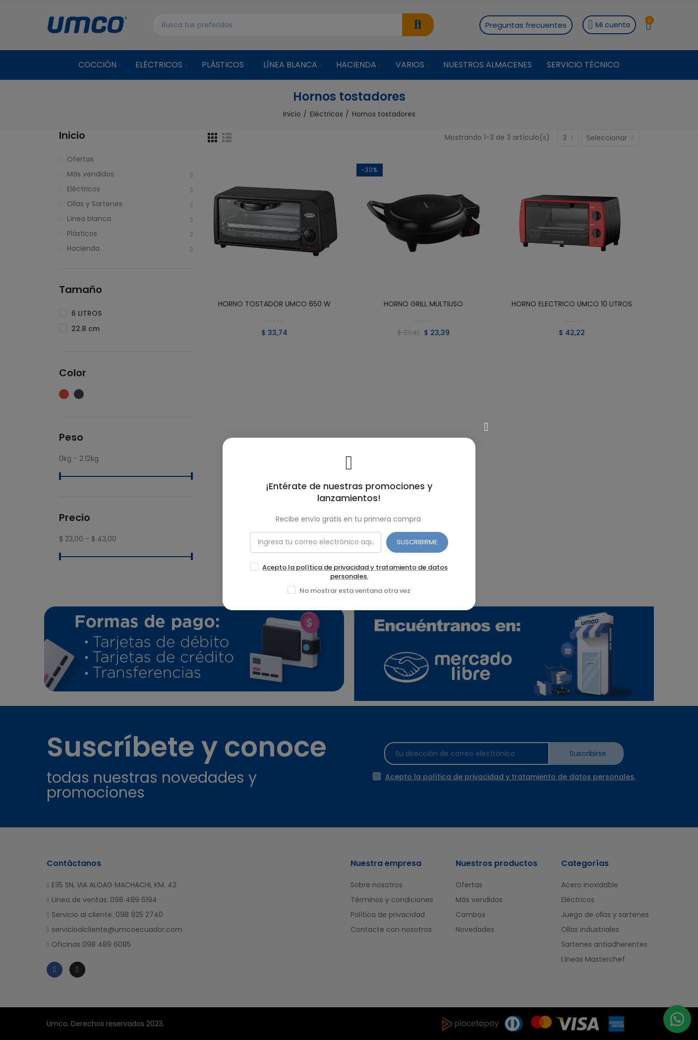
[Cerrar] (486, 423)
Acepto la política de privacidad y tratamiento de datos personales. (355, 568)
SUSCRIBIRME (417, 538)
